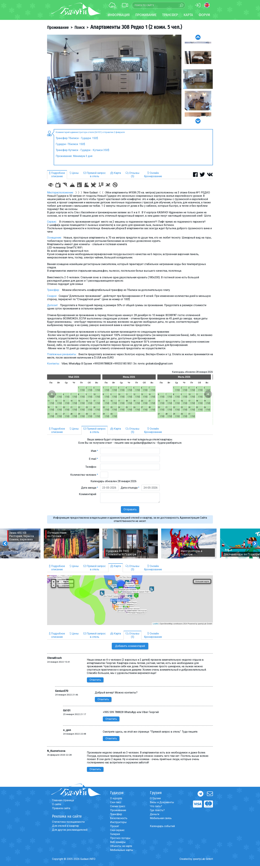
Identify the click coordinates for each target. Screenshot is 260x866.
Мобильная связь (161, 818)
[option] (114, 79)
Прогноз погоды (120, 838)
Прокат (114, 826)
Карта (188, 15)
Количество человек (84, 474)
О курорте (116, 798)
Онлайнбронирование (153, 174)
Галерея (115, 834)
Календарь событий (162, 826)
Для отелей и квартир (65, 825)
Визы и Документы (162, 802)
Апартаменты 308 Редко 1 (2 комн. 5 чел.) (136, 27)
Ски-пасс (115, 802)
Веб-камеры (118, 842)
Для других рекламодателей (69, 829)
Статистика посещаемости (68, 821)
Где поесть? (157, 810)
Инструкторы (118, 822)
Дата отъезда (130, 487)
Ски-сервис (117, 830)
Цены (74, 173)
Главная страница (63, 800)
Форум (204, 15)
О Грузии (155, 798)
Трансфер (116, 814)
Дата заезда (89, 487)
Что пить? (156, 806)
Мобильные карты (121, 850)
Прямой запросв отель (94, 174)
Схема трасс (117, 806)
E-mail (93, 458)
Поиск (79, 27)
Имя (94, 450)
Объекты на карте (121, 846)
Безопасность (118, 818)
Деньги (154, 814)
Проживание (58, 27)
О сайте (56, 804)
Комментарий (88, 494)
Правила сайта (61, 808)
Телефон (91, 466)
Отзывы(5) (132, 174)
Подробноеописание (57, 174)
